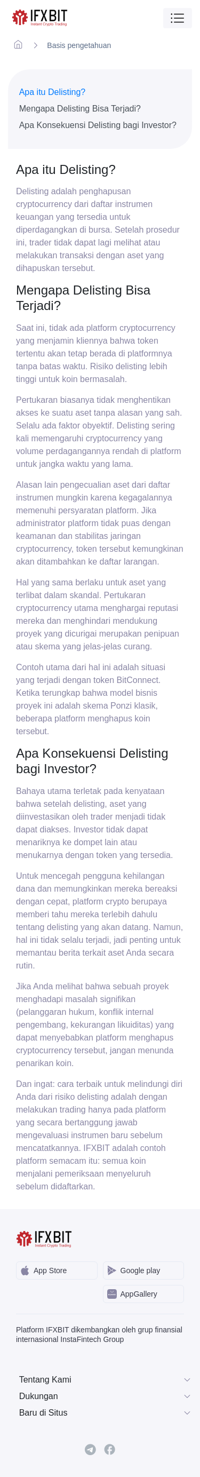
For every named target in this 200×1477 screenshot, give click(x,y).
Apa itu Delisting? (52, 92)
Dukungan (105, 1396)
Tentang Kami (105, 1380)
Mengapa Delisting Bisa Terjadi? (80, 108)
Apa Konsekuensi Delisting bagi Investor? (98, 125)
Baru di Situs (105, 1413)
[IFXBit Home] (40, 18)
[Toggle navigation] (177, 18)
